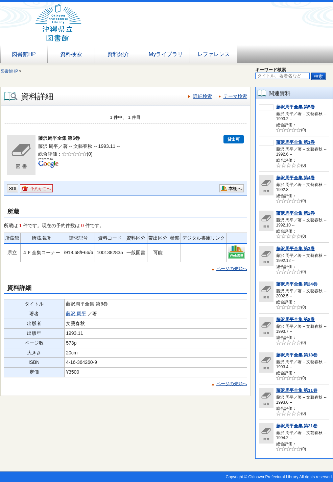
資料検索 (71, 54)
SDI (13, 188)
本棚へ (235, 188)
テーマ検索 (235, 96)
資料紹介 (118, 54)
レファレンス (213, 54)
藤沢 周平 (76, 313)
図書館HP (23, 54)
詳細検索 (202, 96)
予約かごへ (40, 188)
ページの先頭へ (231, 268)
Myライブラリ (166, 54)
